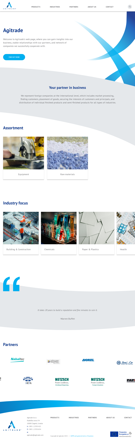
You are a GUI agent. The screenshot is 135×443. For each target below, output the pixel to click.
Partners (73, 7)
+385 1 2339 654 (35, 429)
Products (35, 7)
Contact (110, 7)
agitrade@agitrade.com (35, 435)
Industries (55, 7)
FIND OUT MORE (14, 57)
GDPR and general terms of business (82, 436)
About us (92, 7)
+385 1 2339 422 (35, 426)
